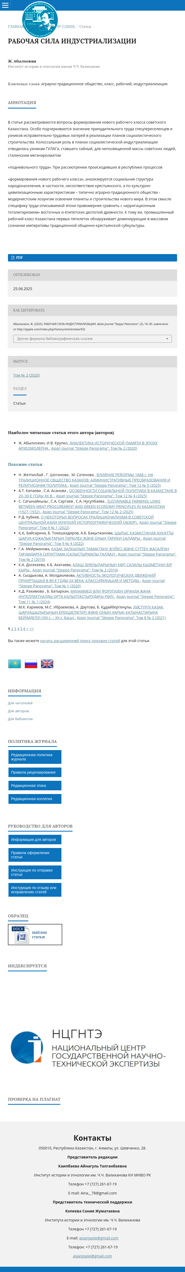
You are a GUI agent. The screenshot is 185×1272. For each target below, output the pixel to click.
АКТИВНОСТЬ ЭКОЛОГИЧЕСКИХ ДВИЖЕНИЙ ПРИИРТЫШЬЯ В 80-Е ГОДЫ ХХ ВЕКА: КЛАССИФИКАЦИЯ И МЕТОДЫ (87, 578)
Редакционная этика (28, 785)
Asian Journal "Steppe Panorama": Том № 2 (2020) (94, 448)
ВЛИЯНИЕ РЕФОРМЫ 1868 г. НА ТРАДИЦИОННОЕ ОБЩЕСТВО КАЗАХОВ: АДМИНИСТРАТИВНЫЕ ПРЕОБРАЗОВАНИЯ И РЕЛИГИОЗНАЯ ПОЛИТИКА (94, 480)
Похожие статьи (25, 464)
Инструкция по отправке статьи (32, 872)
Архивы (36, 26)
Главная (16, 26)
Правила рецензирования (33, 772)
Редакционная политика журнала (31, 757)
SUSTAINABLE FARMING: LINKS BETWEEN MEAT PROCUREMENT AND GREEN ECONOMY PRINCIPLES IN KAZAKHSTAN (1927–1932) (92, 506)
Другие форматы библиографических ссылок (55, 338)
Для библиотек (20, 718)
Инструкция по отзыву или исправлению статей (33, 890)
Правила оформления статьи (30, 855)
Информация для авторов (33, 839)
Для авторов (18, 711)
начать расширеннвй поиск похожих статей (80, 640)
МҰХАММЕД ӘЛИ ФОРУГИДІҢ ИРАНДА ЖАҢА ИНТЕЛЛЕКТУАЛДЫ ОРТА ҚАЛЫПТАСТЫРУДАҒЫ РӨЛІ (85, 594)
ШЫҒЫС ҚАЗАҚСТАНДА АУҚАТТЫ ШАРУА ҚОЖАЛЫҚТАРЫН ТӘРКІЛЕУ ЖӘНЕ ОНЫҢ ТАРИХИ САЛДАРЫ (96, 535)
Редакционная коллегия (31, 799)
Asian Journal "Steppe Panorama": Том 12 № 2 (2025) (87, 511)
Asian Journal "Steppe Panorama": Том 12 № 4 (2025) (101, 495)
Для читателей (20, 703)
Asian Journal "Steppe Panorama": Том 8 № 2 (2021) (121, 617)
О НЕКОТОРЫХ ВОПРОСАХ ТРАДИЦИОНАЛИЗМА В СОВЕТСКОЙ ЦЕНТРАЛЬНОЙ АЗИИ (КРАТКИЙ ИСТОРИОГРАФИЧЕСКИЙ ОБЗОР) (86, 520)
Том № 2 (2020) (61, 26)
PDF (19, 257)
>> (32, 628)
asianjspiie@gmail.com (98, 1238)
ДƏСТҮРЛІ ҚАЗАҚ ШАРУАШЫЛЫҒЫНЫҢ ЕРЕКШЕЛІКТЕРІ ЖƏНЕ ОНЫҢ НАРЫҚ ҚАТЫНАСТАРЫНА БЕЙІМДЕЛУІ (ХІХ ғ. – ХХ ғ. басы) (91, 612)
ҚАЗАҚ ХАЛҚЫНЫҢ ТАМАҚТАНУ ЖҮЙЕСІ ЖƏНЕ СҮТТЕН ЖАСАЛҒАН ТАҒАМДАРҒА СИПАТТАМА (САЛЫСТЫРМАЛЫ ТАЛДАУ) (94, 551)
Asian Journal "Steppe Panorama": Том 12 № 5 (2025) (115, 485)
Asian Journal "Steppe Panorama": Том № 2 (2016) (75, 569)
